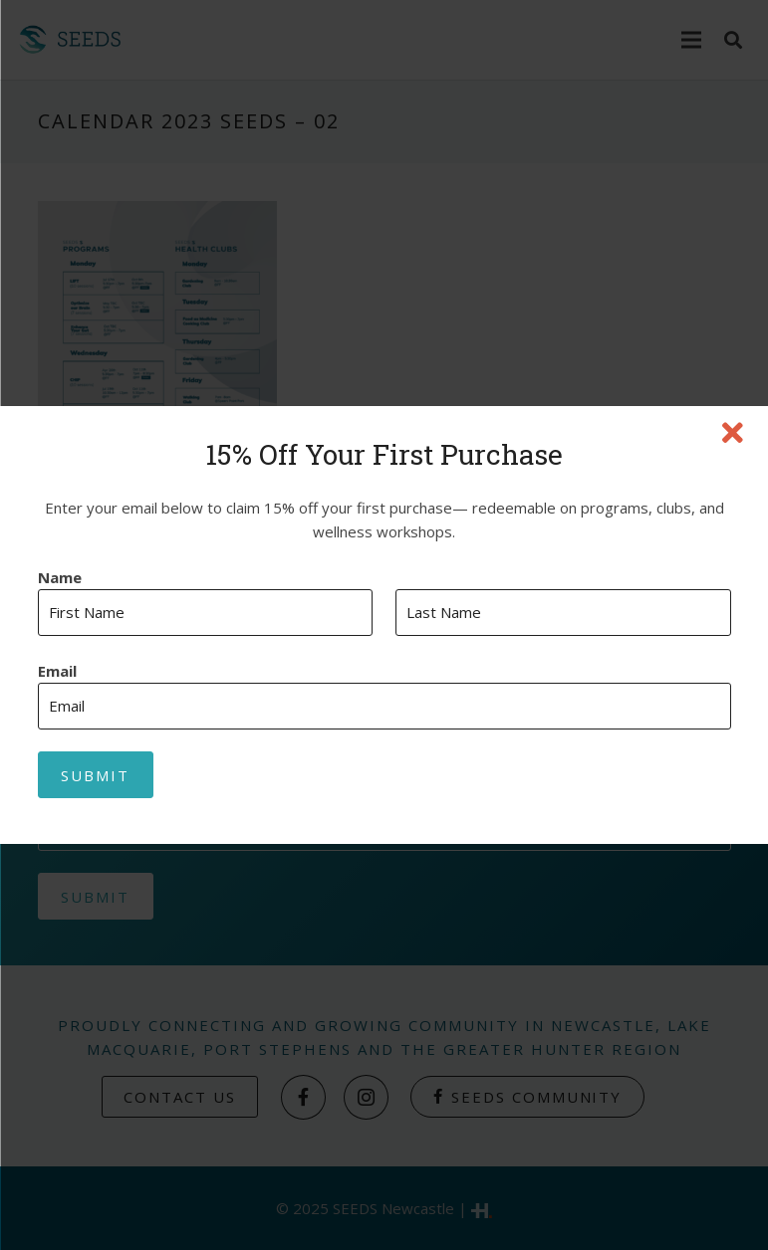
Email (57, 671)
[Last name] (563, 612)
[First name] (206, 612)
